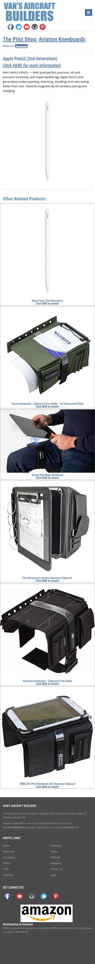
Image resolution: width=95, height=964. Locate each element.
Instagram (55, 863)
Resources (8, 851)
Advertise (8, 875)
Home (6, 845)
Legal (53, 875)
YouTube (55, 857)
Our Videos (9, 857)
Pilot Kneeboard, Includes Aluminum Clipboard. (47, 578)
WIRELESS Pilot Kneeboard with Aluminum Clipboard (47, 783)
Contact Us (56, 869)
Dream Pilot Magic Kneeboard (47, 474)
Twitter (54, 851)
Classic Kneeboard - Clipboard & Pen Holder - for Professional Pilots (48, 403)
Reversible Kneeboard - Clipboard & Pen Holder (47, 681)
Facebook (55, 845)
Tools (6, 869)
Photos (7, 863)
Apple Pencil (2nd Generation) (30, 58)
